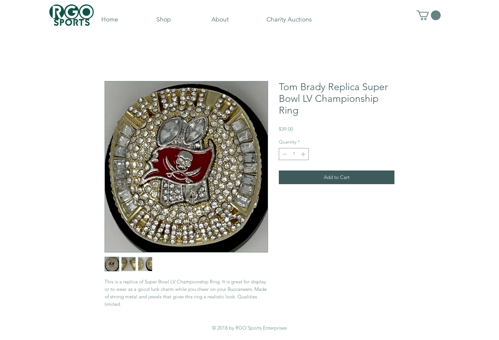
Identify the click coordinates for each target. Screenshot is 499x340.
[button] (429, 15)
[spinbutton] (294, 154)
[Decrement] (284, 154)
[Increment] (304, 154)
